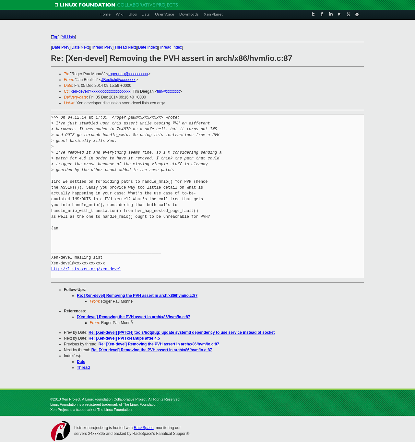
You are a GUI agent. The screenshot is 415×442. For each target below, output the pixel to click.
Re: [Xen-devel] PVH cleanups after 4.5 (124, 338)
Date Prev (60, 47)
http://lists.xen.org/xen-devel (86, 269)
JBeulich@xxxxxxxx (118, 79)
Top (55, 37)
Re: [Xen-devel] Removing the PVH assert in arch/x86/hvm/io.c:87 (137, 295)
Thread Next (125, 47)
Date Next (80, 47)
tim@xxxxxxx (168, 91)
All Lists (68, 37)
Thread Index (170, 47)
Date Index (147, 47)
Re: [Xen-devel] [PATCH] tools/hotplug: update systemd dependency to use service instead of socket (182, 332)
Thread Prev (101, 47)
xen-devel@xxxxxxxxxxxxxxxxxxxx (100, 91)
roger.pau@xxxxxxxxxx (128, 74)
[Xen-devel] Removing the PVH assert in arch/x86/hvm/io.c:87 (133, 317)
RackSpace (143, 427)
